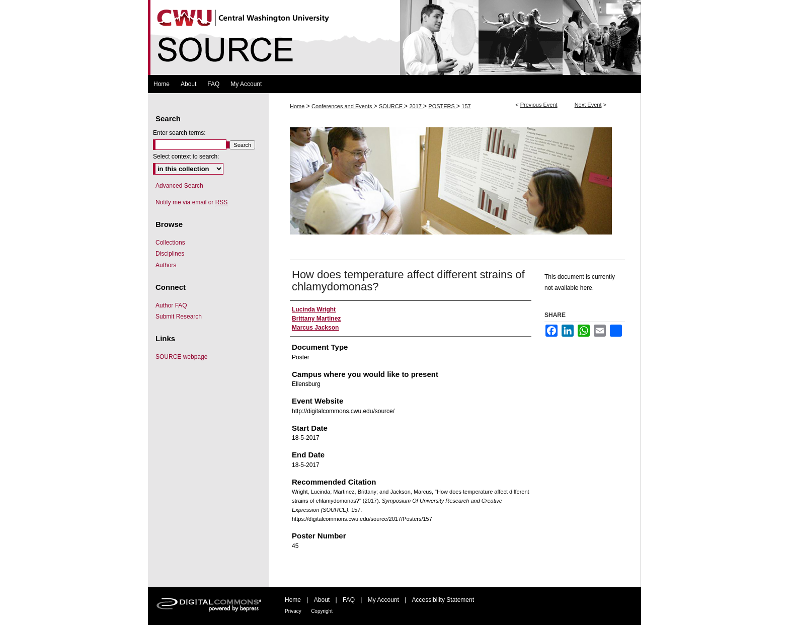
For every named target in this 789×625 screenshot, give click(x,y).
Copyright (322, 611)
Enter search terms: (179, 132)
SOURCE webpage (181, 356)
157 (465, 106)
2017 (416, 106)
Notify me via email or (191, 202)
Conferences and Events (342, 106)
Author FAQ (171, 305)
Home (297, 106)
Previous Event (539, 105)
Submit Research (178, 316)
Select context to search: (186, 156)
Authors (165, 265)
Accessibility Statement (443, 599)
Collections (170, 242)
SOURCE (391, 106)
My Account (383, 599)
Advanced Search (179, 185)
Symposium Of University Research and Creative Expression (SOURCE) (394, 37)
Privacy (293, 611)
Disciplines (169, 253)
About (322, 599)
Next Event (588, 105)
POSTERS (442, 106)
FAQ (349, 599)
